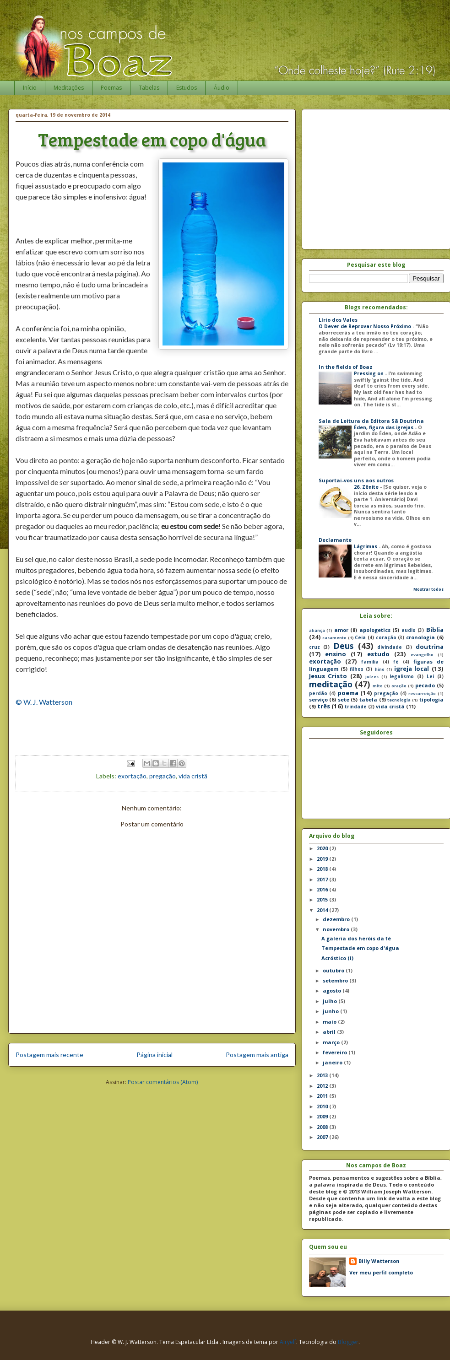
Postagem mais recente (49, 1054)
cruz (314, 647)
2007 (323, 1136)
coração (386, 637)
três (323, 706)
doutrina (430, 646)
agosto (332, 990)
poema (347, 693)
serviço (318, 699)
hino (380, 669)
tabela (368, 699)
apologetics (374, 629)
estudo (378, 654)
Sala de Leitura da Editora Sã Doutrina (371, 420)
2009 (323, 1116)
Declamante (335, 539)
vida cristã (193, 776)
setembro (336, 980)
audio (408, 630)
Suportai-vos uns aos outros (356, 480)
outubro (334, 970)
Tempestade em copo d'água (360, 947)
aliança (317, 630)
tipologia (431, 699)
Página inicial (154, 1054)
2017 (323, 879)
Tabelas (149, 88)
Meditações (69, 88)
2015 (323, 899)
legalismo (402, 676)
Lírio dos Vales (338, 319)
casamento (334, 638)
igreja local (411, 668)
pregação (162, 776)
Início (30, 88)
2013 (323, 1075)
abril (330, 1031)
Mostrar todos (428, 589)
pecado (425, 685)
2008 (323, 1126)
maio (330, 1021)
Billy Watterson (379, 1260)
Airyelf (288, 1342)
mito (378, 686)
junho (331, 1011)
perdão (318, 693)
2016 (323, 889)
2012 (323, 1085)
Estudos (186, 88)
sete (343, 699)
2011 (323, 1095)
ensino (335, 654)
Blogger (348, 1342)
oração (399, 686)
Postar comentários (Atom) (163, 1082)
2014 (323, 910)
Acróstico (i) (337, 958)
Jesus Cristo (328, 676)
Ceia (360, 637)
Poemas (111, 88)
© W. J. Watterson (44, 701)
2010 (323, 1106)
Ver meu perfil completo (381, 1272)
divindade (389, 647)
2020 (323, 848)
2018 (323, 868)
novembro (337, 929)
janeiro (333, 1062)
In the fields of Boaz (346, 366)
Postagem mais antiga (257, 1054)
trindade (356, 706)
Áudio (221, 88)
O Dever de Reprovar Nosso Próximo (365, 326)
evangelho (422, 655)
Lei (430, 676)
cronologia (420, 637)
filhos (356, 669)
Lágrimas (366, 546)
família (370, 661)
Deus (343, 645)
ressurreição (422, 693)
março (332, 1042)
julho (330, 1001)
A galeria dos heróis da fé (356, 938)
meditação (330, 684)
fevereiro (335, 1052)
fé (396, 661)
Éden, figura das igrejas (384, 427)
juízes (372, 677)
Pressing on (369, 373)
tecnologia (399, 700)
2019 (323, 858)
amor (341, 629)
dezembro (337, 919)
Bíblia (435, 630)
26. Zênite (367, 487)
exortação (132, 776)
